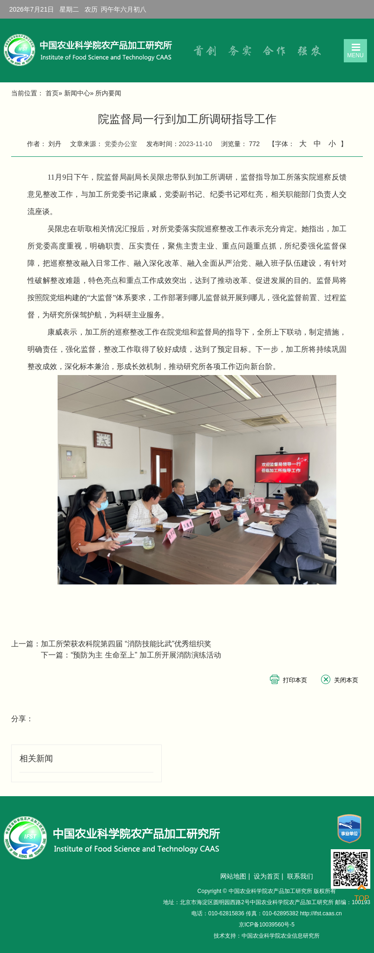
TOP (361, 892)
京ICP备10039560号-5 (267, 924)
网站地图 (233, 876)
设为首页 (267, 876)
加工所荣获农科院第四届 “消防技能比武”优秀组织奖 (126, 644)
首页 (52, 93)
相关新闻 (36, 758)
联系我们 (300, 876)
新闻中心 (77, 93)
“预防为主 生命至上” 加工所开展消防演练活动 (146, 655)
